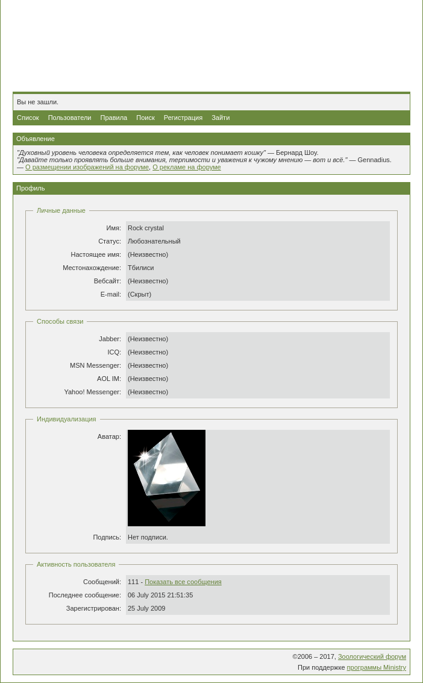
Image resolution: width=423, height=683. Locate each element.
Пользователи (70, 117)
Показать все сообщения (183, 581)
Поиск (145, 117)
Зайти (221, 117)
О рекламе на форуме (186, 167)
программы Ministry (376, 667)
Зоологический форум (372, 656)
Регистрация (183, 117)
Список (28, 117)
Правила (114, 117)
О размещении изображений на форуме (87, 167)
